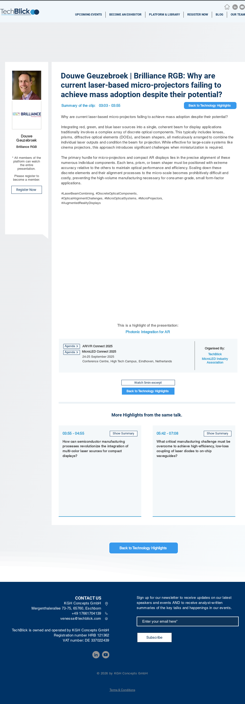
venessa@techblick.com (80, 618)
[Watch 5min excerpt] (148, 382)
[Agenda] (71, 346)
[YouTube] (242, 7)
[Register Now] (26, 190)
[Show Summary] (123, 433)
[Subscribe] (154, 637)
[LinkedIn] (235, 7)
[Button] (99, 475)
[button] (88, 15)
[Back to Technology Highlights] (210, 106)
